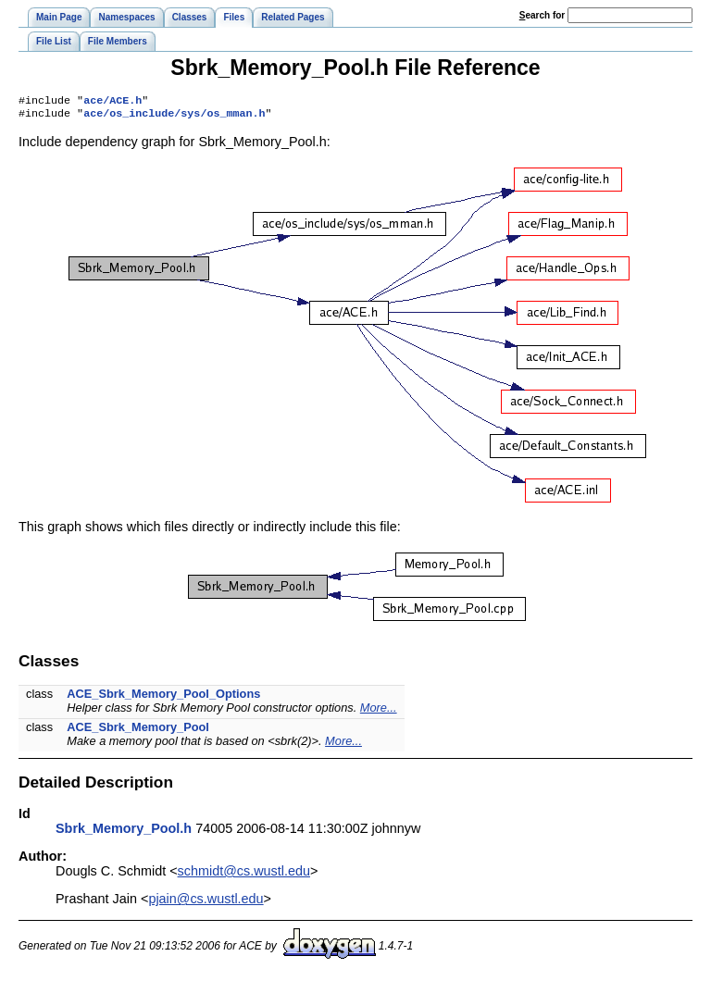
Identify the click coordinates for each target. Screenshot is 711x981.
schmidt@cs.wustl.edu (244, 874)
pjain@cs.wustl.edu (205, 902)
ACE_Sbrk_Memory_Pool (138, 731)
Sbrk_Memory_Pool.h (124, 832)
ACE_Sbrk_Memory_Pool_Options (163, 697)
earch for (542, 15)
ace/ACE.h (112, 101)
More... (378, 711)
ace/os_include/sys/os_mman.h (174, 116)
